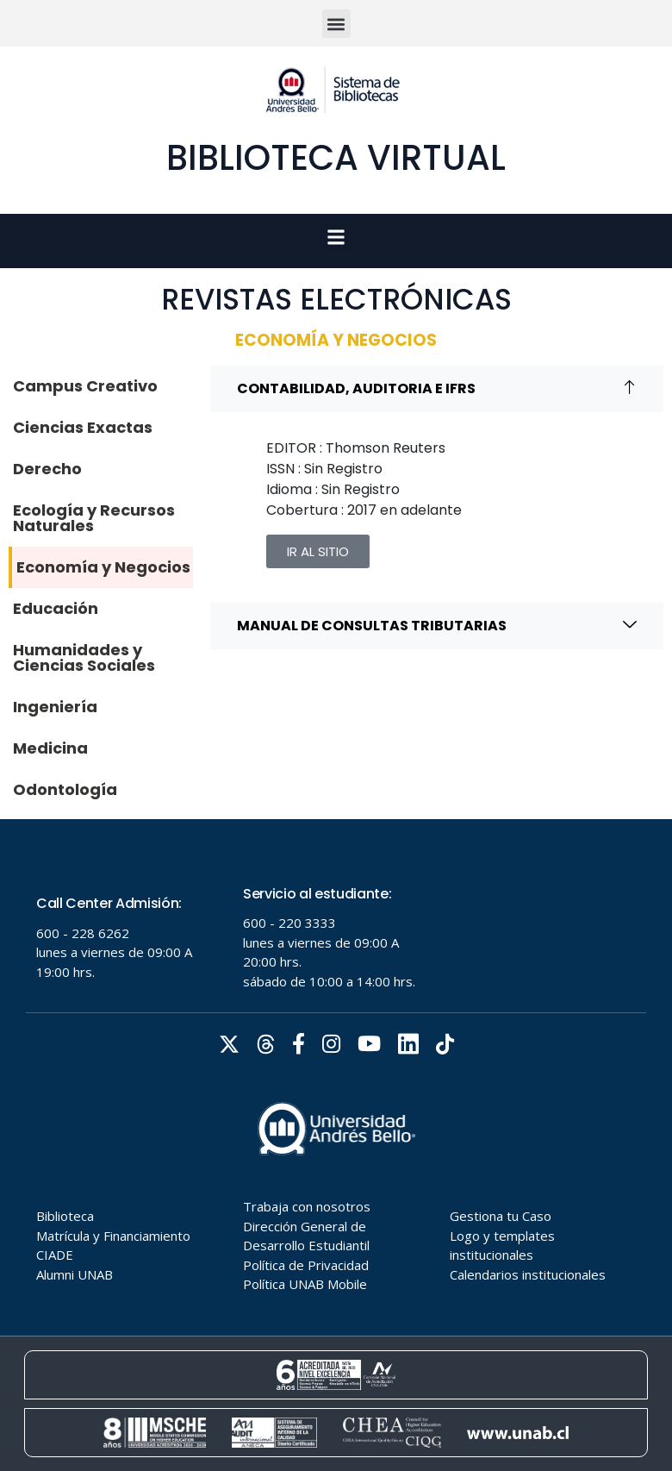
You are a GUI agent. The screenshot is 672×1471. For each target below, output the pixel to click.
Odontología (65, 789)
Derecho (47, 468)
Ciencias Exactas (82, 427)
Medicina (50, 748)
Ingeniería (55, 706)
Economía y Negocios (103, 567)
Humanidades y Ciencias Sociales (84, 657)
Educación (55, 608)
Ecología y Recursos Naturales (94, 517)
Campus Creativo (85, 386)
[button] (336, 23)
